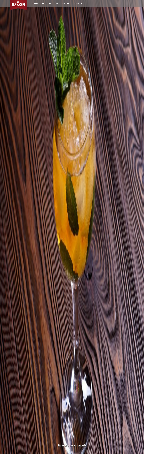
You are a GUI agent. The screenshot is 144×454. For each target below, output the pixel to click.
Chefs (35, 3)
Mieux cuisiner (62, 3)
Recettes (46, 3)
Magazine (77, 3)
